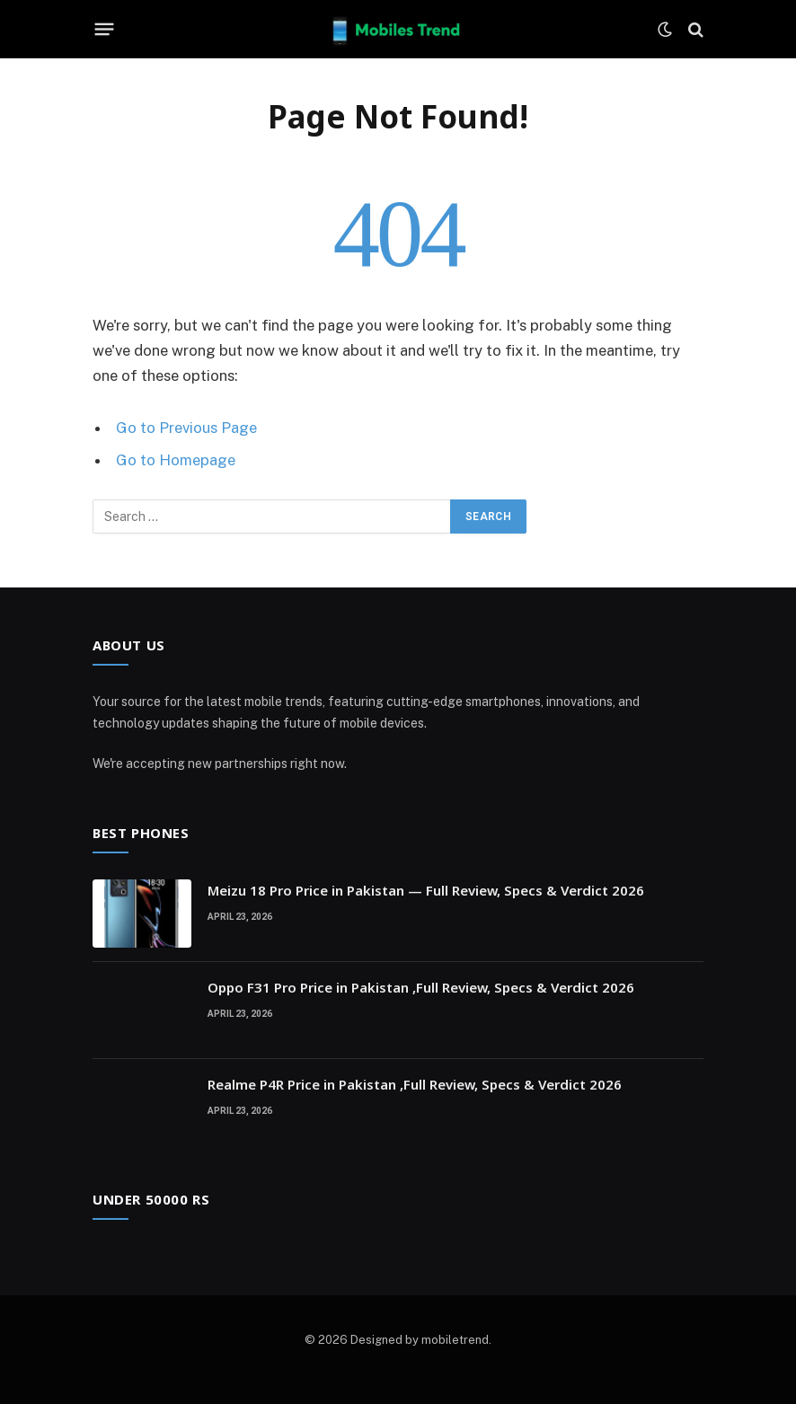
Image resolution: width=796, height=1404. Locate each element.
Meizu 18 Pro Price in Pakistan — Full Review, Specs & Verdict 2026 (426, 890)
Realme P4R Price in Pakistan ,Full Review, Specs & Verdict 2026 (415, 1084)
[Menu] (104, 29)
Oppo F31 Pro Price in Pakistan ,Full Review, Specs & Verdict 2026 (421, 987)
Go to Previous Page (186, 428)
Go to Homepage (175, 460)
